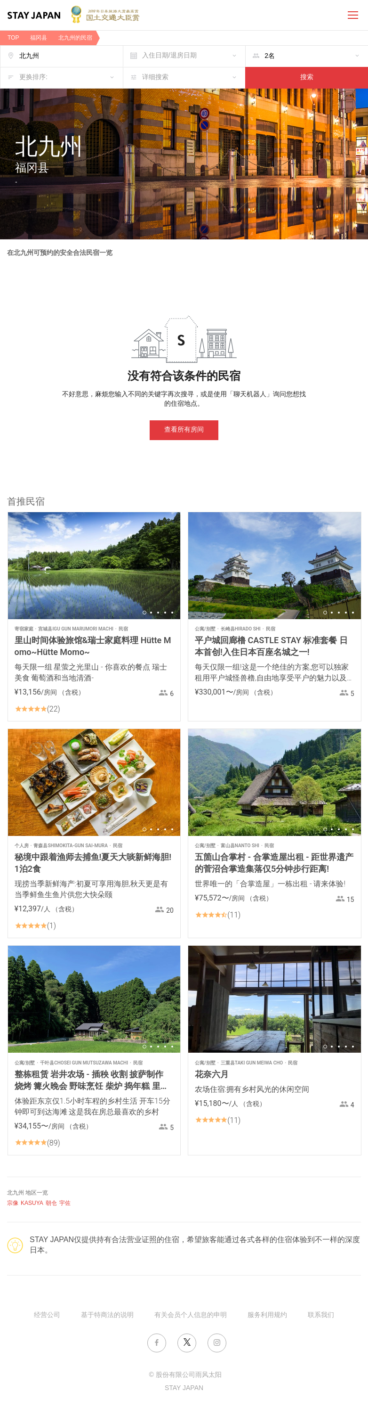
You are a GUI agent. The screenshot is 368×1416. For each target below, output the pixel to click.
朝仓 (51, 1203)
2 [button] (151, 613)
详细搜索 (155, 77)
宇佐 (65, 1203)
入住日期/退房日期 (169, 55)
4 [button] (165, 613)
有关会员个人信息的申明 (190, 1315)
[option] (94, 565)
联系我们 (321, 1315)
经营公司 (47, 1315)
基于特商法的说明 (107, 1315)
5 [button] (172, 613)
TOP (13, 38)
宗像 (12, 1203)
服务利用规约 (267, 1315)
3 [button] (158, 613)
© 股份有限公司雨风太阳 (185, 1375)
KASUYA (32, 1203)
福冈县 (38, 38)
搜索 (306, 77)
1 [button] (144, 612)
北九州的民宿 (75, 38)
